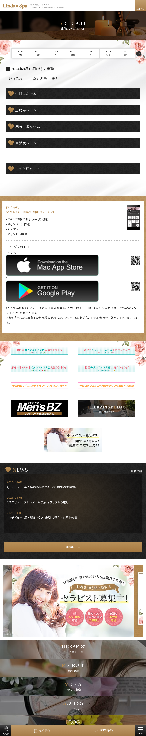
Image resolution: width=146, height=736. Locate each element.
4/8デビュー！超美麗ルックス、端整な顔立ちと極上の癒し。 (44, 518)
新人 (55, 78)
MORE (70, 546)
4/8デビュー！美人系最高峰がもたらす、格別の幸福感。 (42, 487)
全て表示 (40, 78)
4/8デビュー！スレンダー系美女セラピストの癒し (37, 502)
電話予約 (45, 730)
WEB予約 (106, 730)
